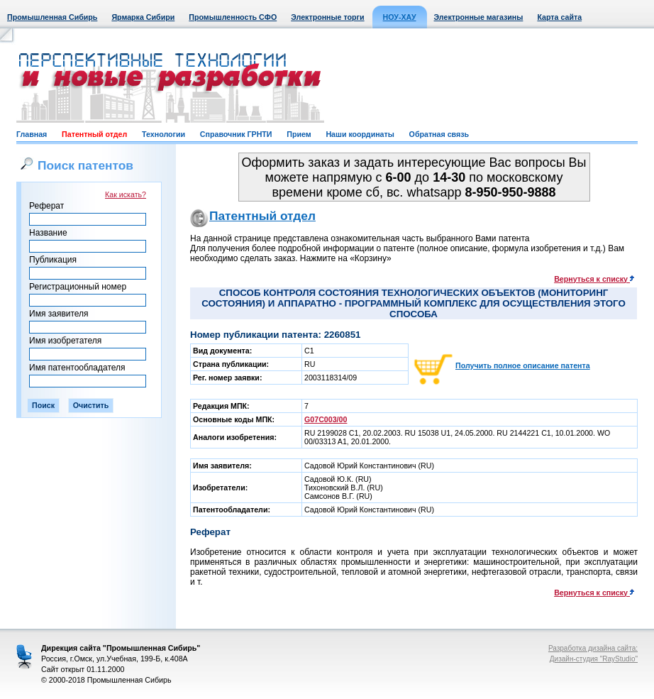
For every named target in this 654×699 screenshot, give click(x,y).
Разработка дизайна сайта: (593, 648)
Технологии (163, 134)
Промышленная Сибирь (52, 17)
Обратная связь (439, 134)
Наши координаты (360, 134)
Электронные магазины (478, 17)
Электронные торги (327, 17)
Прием (299, 134)
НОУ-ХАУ (399, 17)
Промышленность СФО (233, 17)
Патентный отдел (94, 134)
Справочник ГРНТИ (236, 134)
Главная (31, 134)
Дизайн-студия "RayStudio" (594, 659)
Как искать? (125, 194)
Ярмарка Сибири (142, 17)
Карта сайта (559, 17)
